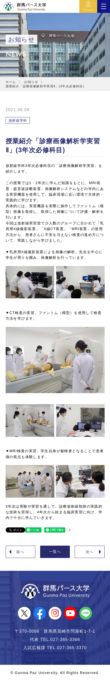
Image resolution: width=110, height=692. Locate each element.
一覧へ (55, 551)
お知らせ (31, 82)
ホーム (11, 82)
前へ (20, 552)
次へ (90, 552)
